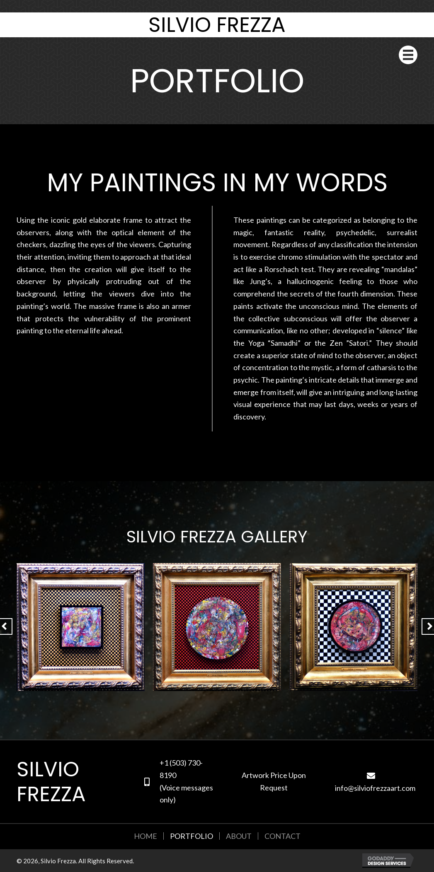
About (239, 836)
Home (145, 836)
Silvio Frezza (217, 24)
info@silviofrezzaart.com (375, 788)
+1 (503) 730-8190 (181, 769)
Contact (282, 836)
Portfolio (191, 836)
